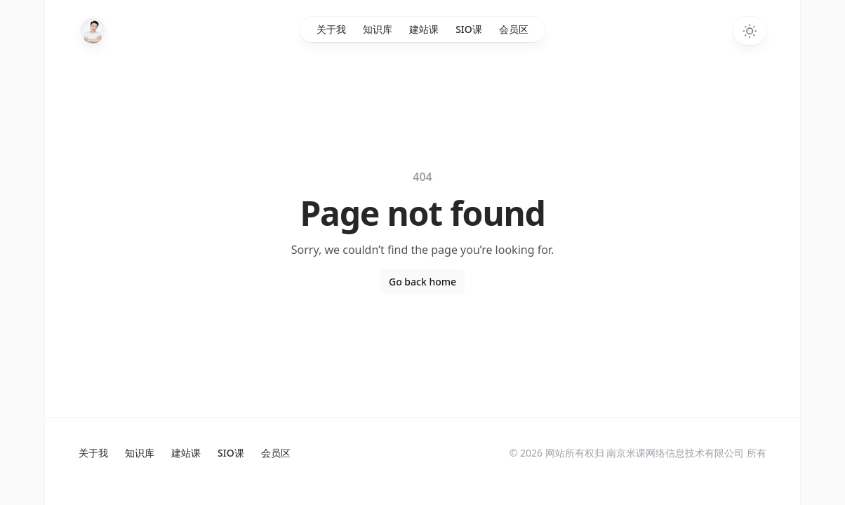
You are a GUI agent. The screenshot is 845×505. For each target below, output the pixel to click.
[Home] (92, 30)
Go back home (422, 281)
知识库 (377, 29)
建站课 (424, 29)
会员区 (513, 29)
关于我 (331, 29)
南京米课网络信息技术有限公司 (675, 452)
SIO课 (468, 29)
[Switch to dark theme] (749, 31)
